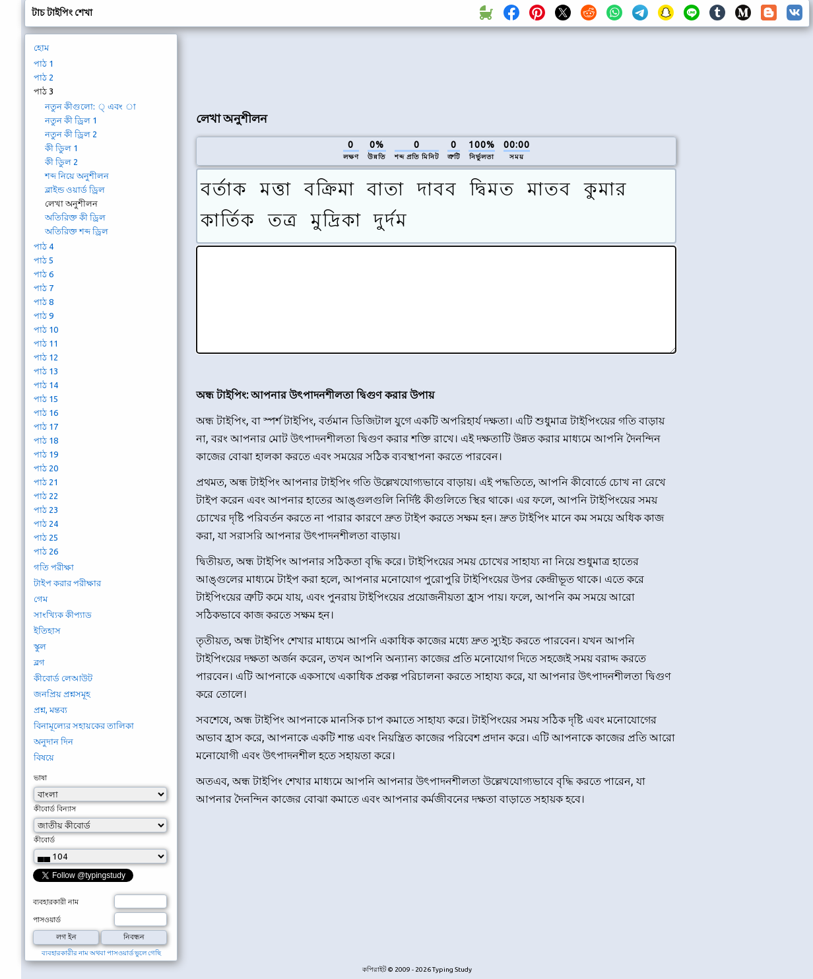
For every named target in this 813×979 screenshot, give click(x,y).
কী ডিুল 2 (61, 161)
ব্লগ (39, 662)
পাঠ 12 (46, 357)
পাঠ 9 (43, 315)
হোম (41, 47)
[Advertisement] (747, 255)
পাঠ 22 (46, 495)
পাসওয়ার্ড (47, 920)
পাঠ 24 (46, 523)
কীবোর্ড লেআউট (63, 678)
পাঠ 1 (43, 63)
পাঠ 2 (43, 77)
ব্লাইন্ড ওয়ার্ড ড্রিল (75, 189)
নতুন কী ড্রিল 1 (71, 120)
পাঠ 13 (46, 371)
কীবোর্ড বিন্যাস (55, 809)
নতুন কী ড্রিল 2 (71, 134)
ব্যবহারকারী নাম (56, 902)
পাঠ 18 (46, 440)
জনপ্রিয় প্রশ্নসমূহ (62, 693)
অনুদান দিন (53, 741)
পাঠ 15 (46, 398)
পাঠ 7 (43, 287)
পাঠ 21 (46, 482)
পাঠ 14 (46, 384)
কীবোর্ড (44, 840)
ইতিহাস (47, 630)
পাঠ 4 (43, 246)
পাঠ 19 (46, 454)
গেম (41, 598)
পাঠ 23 (46, 509)
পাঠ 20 (46, 468)
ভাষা (40, 778)
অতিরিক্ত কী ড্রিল (75, 217)
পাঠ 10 (46, 329)
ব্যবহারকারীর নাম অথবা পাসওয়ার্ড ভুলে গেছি (101, 953)
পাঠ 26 (46, 551)
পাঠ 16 (46, 412)
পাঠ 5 (43, 260)
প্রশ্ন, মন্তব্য (50, 709)
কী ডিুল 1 (61, 147)
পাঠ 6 (43, 274)
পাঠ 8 (43, 301)
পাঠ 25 (46, 537)
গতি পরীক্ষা (54, 567)
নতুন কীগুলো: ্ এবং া (90, 106)
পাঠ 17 (46, 426)
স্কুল (40, 646)
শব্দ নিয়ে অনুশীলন (77, 175)
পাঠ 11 (46, 343)
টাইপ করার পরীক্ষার (67, 583)
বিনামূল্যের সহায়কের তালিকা (84, 725)
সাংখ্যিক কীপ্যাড (63, 614)
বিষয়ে (44, 757)
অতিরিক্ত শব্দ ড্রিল (76, 231)
